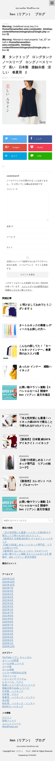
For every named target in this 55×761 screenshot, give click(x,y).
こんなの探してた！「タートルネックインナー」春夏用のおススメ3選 (35, 350)
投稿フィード (9, 720)
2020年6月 (7, 628)
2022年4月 (7, 600)
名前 (10, 226)
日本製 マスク (10, 694)
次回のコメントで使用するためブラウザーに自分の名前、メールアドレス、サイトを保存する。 (27, 265)
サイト (10, 247)
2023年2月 (7, 594)
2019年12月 (8, 646)
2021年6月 (7, 615)
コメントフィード (11, 723)
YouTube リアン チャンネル (17, 657)
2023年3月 (7, 591)
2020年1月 (7, 643)
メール (11, 237)
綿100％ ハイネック (12, 706)
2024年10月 (8, 582)
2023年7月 (7, 588)
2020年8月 (7, 622)
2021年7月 (7, 612)
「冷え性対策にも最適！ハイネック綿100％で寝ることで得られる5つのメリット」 (36, 422)
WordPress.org (10, 726)
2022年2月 (7, 606)
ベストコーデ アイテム (14, 679)
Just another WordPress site (27, 746)
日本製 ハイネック (12, 691)
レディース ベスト (12, 682)
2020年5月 (7, 631)
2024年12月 (8, 579)
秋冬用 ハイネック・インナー (18, 703)
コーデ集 (7, 666)
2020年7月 (7, 625)
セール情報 (8, 669)
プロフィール (9, 676)
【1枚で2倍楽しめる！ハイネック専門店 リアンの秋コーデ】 (35, 463)
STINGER (32, 755)
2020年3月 (7, 637)
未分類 (5, 700)
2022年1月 (7, 609)
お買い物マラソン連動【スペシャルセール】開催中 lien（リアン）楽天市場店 (35, 391)
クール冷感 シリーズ (13, 663)
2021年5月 (7, 618)
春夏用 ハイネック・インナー (18, 697)
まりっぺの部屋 (10, 660)
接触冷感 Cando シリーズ (15, 688)
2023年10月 (8, 585)
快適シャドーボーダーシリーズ (18, 685)
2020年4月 (7, 634)
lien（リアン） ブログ (27, 14)
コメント (12, 189)
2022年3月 (7, 603)
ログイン (7, 717)
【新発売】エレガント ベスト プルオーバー (25, 551)
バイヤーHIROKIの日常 (14, 672)
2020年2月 (7, 640)
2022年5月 (7, 597)
